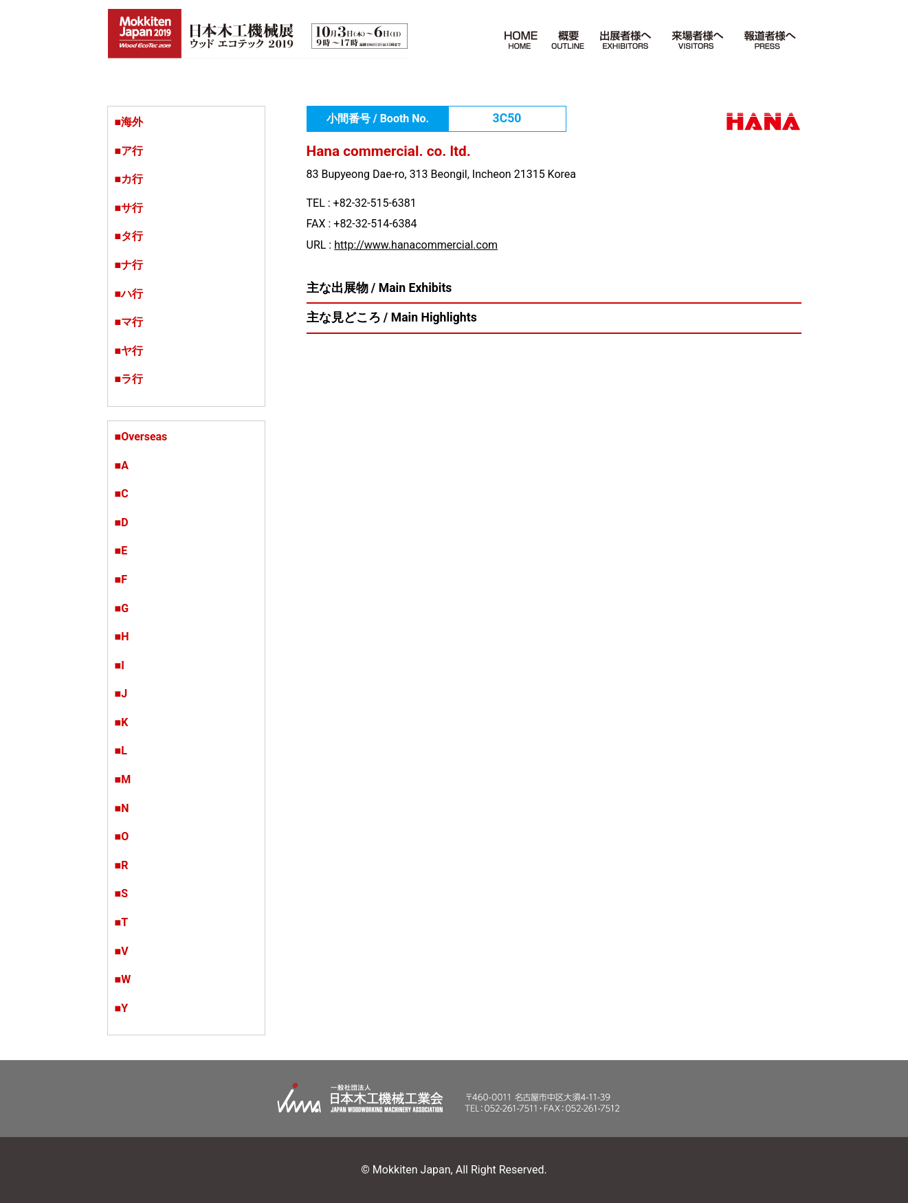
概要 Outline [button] (569, 36)
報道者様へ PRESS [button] (768, 36)
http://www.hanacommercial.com (416, 244)
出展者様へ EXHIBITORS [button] (626, 36)
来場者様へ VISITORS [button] (697, 36)
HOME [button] (521, 36)
